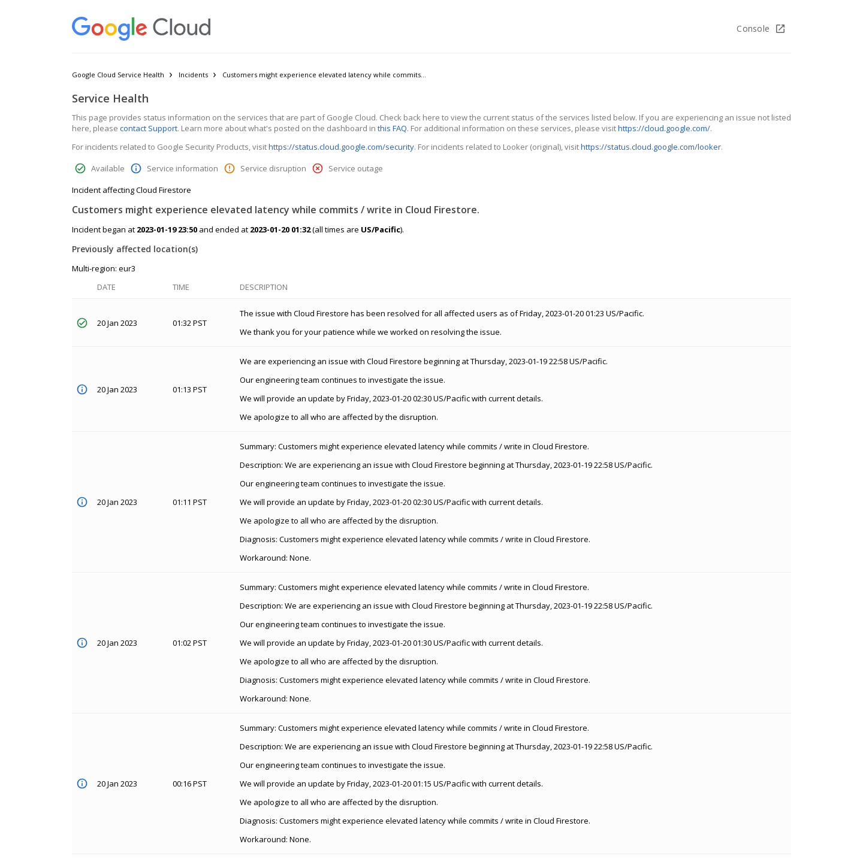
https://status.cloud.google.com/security (341, 146)
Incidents (193, 74)
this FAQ (392, 128)
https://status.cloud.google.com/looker (651, 146)
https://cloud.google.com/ (664, 128)
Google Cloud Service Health (118, 74)
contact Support (148, 128)
